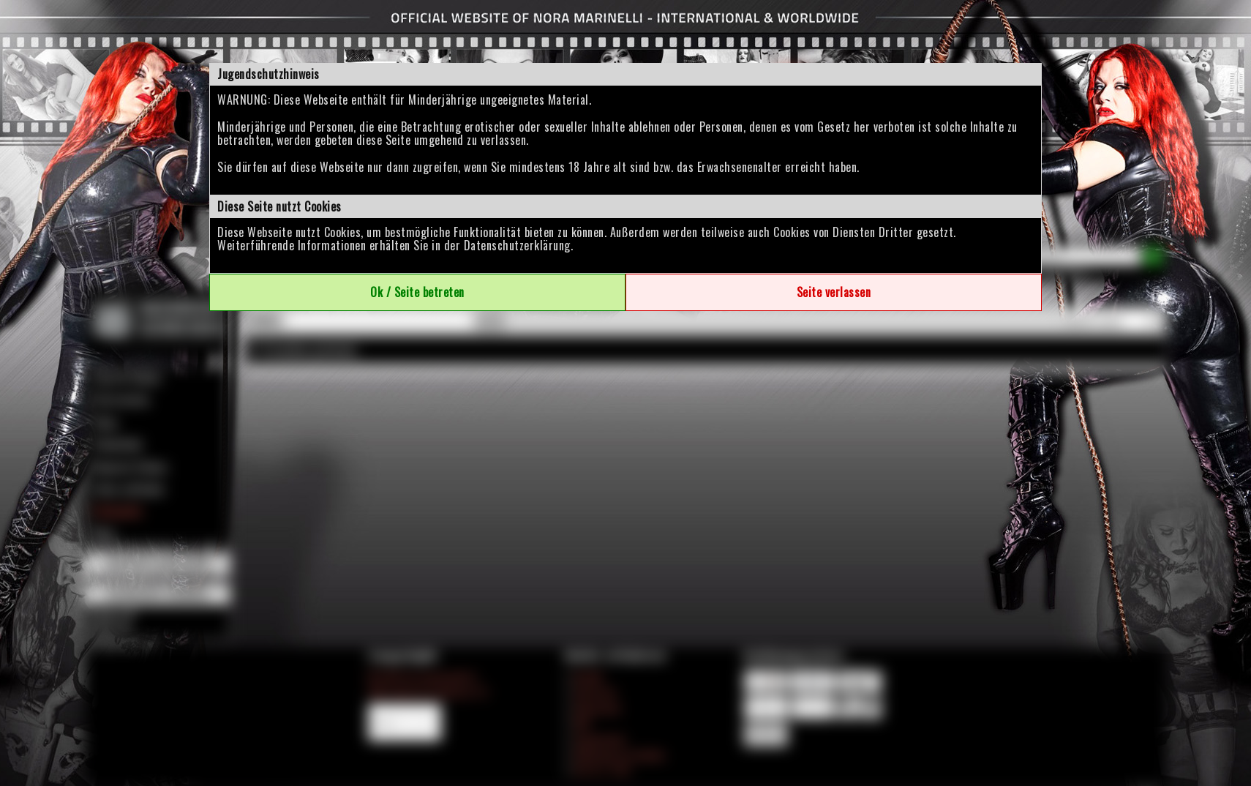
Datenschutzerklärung (517, 245)
